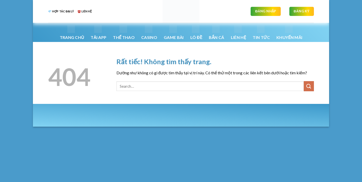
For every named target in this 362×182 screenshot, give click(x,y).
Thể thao (124, 32)
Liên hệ (238, 32)
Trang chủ (72, 32)
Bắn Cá (216, 32)
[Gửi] (309, 86)
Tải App (98, 32)
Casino (149, 32)
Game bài (174, 32)
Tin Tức (261, 32)
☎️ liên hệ (84, 11)
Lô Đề (196, 32)
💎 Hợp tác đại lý (61, 11)
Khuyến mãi (289, 32)
